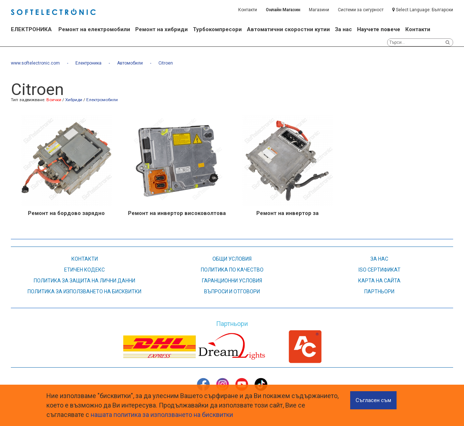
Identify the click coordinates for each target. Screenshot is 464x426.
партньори (379, 291)
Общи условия (232, 259)
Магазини (319, 9)
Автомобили (130, 63)
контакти (84, 259)
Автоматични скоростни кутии (288, 29)
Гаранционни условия (232, 281)
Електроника (88, 63)
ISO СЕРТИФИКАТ (380, 270)
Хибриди (73, 99)
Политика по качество (232, 270)
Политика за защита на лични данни (84, 281)
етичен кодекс (84, 270)
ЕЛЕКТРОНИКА (31, 29)
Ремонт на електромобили (94, 29)
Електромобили (102, 99)
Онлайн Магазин (283, 9)
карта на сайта (379, 281)
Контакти (247, 9)
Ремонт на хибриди (161, 29)
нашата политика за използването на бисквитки (162, 414)
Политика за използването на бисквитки (84, 291)
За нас (343, 29)
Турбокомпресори (217, 29)
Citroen (165, 63)
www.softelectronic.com (35, 63)
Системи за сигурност (361, 9)
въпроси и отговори (232, 291)
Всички (53, 99)
